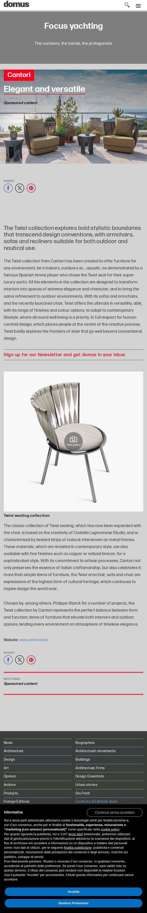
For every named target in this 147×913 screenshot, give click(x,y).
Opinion (10, 776)
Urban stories (86, 785)
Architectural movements (95, 751)
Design (9, 759)
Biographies (85, 743)
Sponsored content (20, 684)
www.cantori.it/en (33, 640)
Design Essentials (89, 776)
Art (6, 768)
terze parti (76, 834)
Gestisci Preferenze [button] (74, 903)
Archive (10, 785)
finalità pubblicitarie (78, 847)
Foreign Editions (17, 801)
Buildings (82, 759)
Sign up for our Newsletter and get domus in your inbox (64, 354)
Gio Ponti (82, 793)
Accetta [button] (73, 891)
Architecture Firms (90, 768)
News (8, 743)
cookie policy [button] (110, 829)
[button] (115, 812)
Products (11, 793)
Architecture (13, 751)
